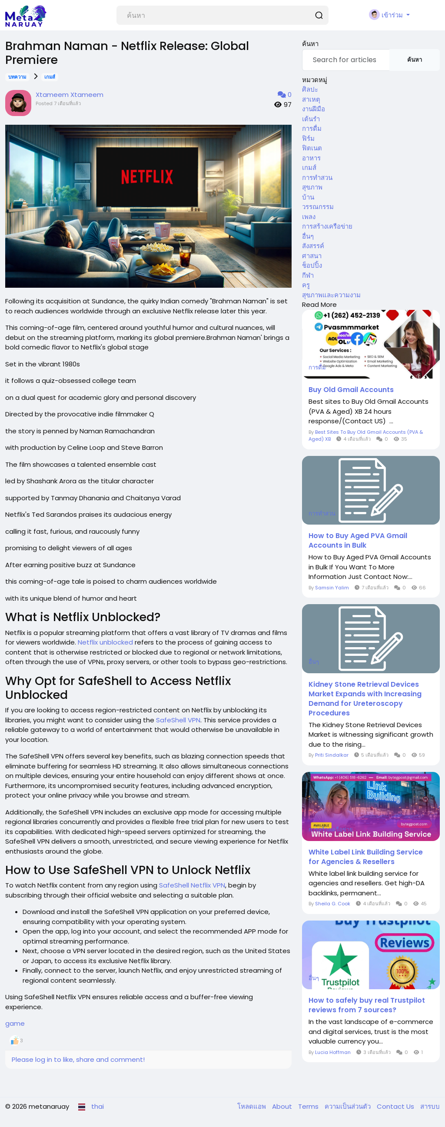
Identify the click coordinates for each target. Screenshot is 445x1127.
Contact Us (396, 1106)
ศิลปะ (310, 89)
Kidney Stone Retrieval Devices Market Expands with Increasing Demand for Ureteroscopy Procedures (365, 699)
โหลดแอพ (252, 1106)
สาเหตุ (311, 99)
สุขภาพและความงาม (331, 294)
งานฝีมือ (313, 108)
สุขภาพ (312, 187)
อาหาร (311, 158)
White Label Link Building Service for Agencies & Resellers (366, 857)
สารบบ (430, 1106)
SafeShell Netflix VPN (192, 885)
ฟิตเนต (312, 148)
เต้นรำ (311, 118)
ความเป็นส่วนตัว (348, 1106)
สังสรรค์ (313, 245)
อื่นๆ (308, 236)
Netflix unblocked (105, 642)
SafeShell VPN (178, 720)
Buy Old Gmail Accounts (351, 390)
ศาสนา (312, 255)
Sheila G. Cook (332, 903)
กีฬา (308, 275)
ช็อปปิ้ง (312, 265)
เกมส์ (49, 76)
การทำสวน (317, 177)
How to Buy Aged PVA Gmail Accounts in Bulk (358, 540)
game (15, 1023)
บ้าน (308, 197)
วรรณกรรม (318, 206)
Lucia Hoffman (333, 1052)
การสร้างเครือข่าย (327, 226)
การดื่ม (312, 128)
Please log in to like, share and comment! (78, 1059)
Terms (309, 1106)
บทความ (17, 76)
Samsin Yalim (332, 587)
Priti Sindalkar (332, 754)
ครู (306, 284)
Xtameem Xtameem (69, 94)
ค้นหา (414, 60)
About (283, 1106)
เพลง (308, 216)
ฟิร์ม (308, 138)
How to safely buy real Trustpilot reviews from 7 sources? (367, 1005)
